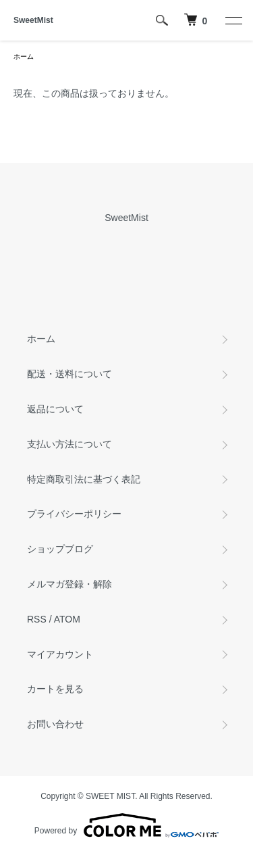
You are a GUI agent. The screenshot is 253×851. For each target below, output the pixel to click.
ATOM (67, 619)
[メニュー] (233, 20)
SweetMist (33, 20)
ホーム (23, 56)
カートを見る (55, 688)
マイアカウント (60, 654)
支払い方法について (69, 444)
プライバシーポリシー (74, 513)
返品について (55, 409)
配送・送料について (69, 373)
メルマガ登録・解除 (69, 584)
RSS (37, 619)
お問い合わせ (55, 724)
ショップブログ (60, 548)
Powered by (126, 825)
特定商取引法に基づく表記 (83, 479)
